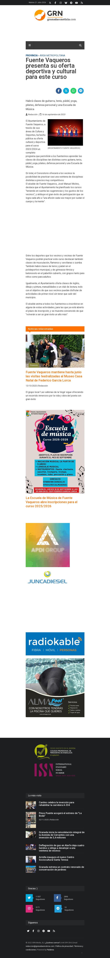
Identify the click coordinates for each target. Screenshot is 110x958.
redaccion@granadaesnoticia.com (40, 946)
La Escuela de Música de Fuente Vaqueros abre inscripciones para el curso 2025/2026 (51, 502)
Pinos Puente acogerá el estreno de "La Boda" (60, 814)
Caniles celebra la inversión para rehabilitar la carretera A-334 (56, 803)
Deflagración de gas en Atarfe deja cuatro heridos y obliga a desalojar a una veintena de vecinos (61, 848)
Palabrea (50, 950)
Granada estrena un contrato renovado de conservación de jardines (61, 868)
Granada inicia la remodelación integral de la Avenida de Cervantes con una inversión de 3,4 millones (61, 835)
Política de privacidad (64, 946)
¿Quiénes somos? (52, 943)
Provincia (32, 55)
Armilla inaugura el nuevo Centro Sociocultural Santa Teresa (56, 858)
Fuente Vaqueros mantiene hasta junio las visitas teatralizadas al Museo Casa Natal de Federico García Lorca (54, 376)
